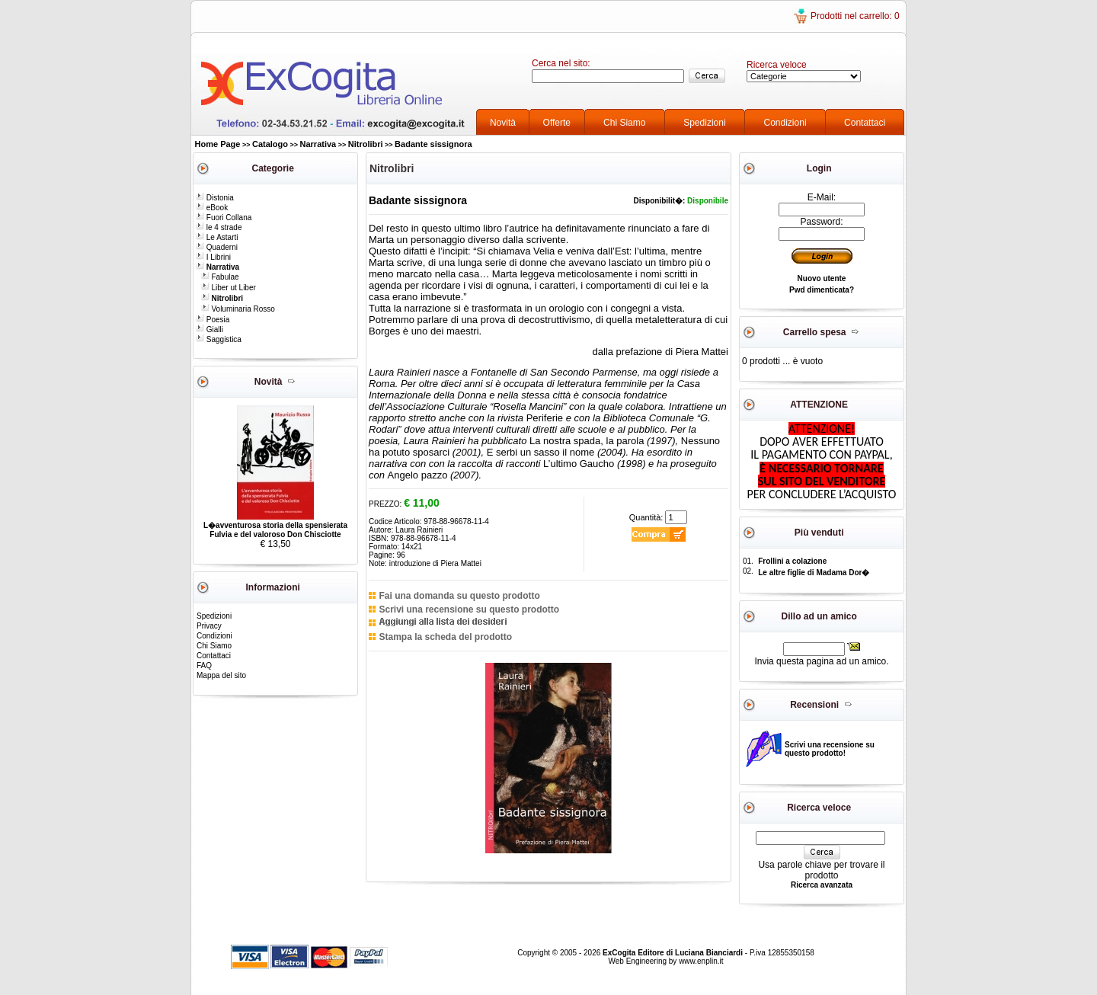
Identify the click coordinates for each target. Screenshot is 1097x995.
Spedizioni (704, 122)
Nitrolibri (365, 144)
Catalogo (270, 144)
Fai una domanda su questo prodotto (459, 595)
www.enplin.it (701, 961)
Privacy (209, 626)
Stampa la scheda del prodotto (445, 637)
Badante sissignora (433, 144)
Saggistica (218, 339)
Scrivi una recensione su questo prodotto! (830, 749)
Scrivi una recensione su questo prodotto (469, 609)
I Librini (213, 257)
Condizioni (785, 122)
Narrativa (318, 144)
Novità (503, 122)
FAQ (204, 665)
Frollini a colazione (792, 561)
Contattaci (864, 122)
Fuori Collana (223, 217)
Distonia (215, 198)
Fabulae (220, 277)
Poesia (212, 319)
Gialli (209, 329)
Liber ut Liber (228, 287)
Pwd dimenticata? (821, 290)
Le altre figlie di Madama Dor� (813, 572)
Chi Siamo (624, 122)
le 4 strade (218, 227)
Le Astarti (217, 237)
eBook (212, 207)
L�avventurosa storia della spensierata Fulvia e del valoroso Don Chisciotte (275, 530)
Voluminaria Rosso (238, 309)
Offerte (557, 122)
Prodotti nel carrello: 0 (855, 16)
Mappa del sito (221, 675)
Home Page (218, 144)
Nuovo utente (822, 278)
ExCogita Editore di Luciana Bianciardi (674, 953)
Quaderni (217, 247)
